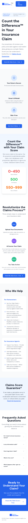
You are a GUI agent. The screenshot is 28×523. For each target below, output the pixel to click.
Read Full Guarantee (14, 401)
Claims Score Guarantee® (6, 14)
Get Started (20, 4)
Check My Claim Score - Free (13, 62)
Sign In (12, 4)
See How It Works (14, 126)
